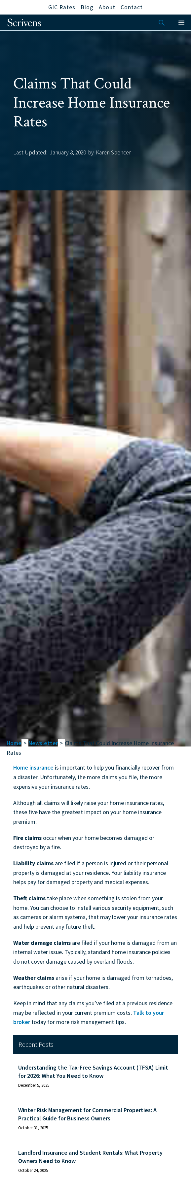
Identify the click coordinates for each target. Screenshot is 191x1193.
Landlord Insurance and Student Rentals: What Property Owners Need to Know (90, 1157)
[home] (24, 22)
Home (14, 743)
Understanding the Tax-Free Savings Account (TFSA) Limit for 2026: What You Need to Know (93, 1071)
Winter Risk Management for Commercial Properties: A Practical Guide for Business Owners (87, 1114)
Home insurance (33, 767)
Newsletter (43, 743)
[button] (181, 22)
